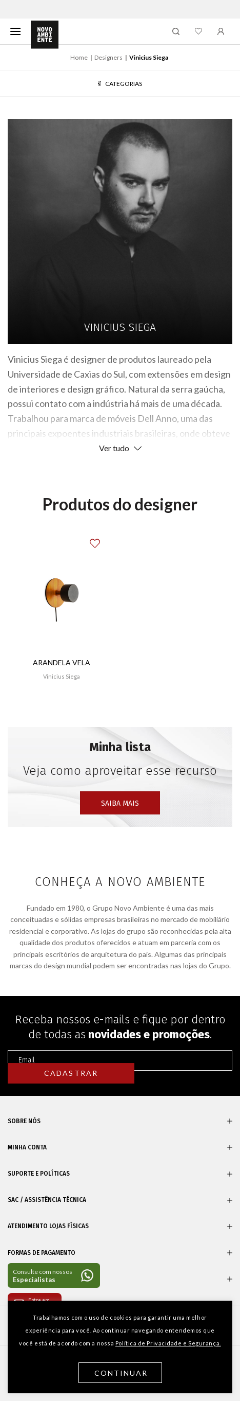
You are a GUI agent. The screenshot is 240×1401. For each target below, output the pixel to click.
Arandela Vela (61, 662)
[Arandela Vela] (61, 592)
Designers (108, 57)
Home (79, 57)
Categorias (120, 83)
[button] (102, 538)
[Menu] (15, 31)
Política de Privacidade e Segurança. (168, 1343)
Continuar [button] (121, 1373)
